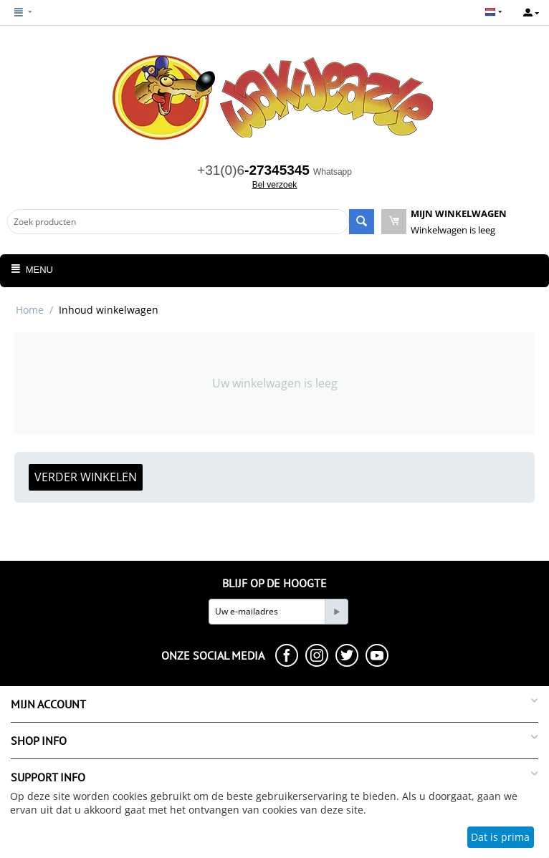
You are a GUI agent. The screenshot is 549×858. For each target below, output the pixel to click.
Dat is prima (500, 837)
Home (30, 310)
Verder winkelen (85, 477)
